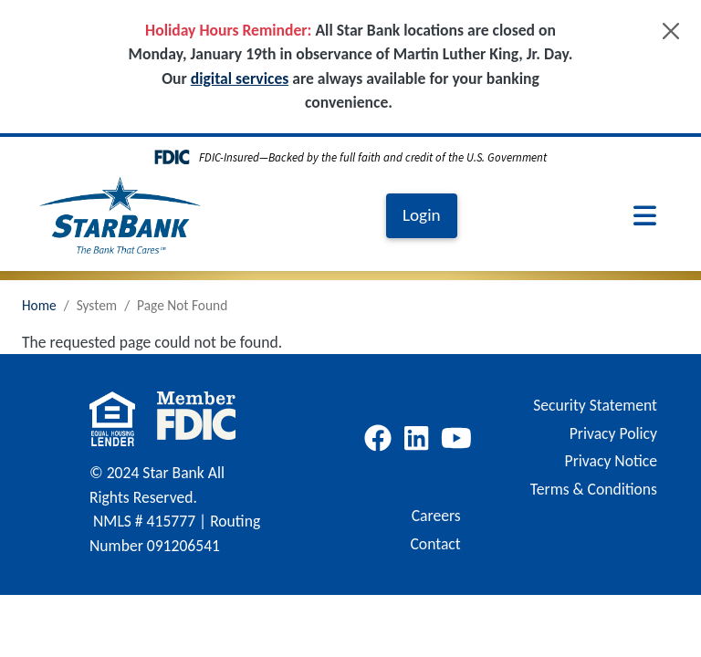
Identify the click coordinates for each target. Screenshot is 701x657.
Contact (435, 544)
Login (422, 214)
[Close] (671, 31)
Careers (436, 516)
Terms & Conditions (593, 489)
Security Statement (595, 405)
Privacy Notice (611, 461)
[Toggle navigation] (645, 215)
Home (39, 305)
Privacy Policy (613, 433)
